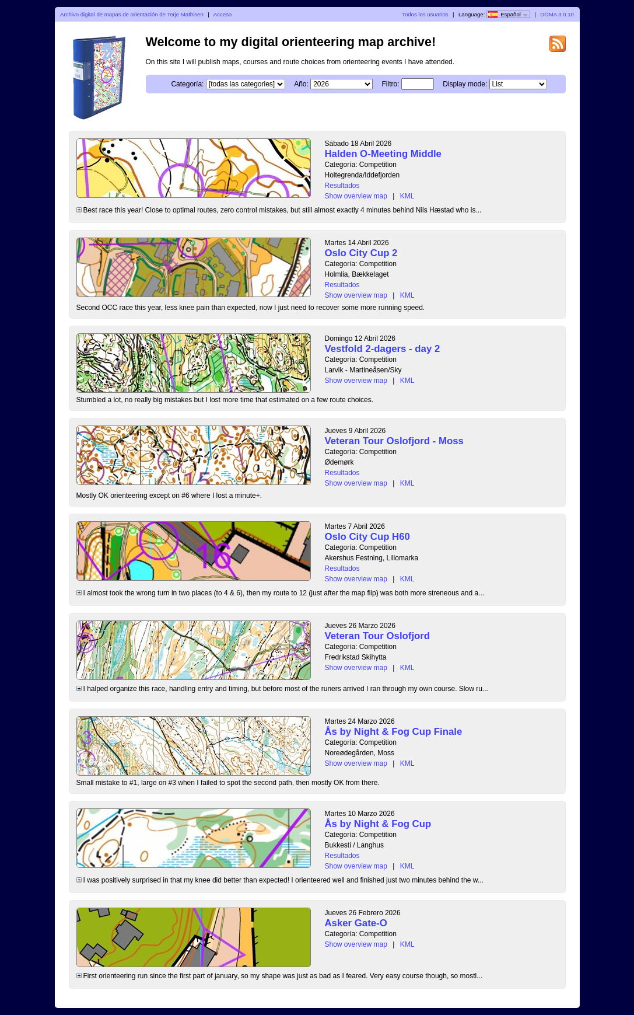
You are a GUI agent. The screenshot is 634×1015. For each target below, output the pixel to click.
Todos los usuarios (425, 14)
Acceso (222, 14)
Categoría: (187, 84)
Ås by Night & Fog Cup (378, 823)
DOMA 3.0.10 (557, 14)
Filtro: (391, 84)
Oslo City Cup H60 (367, 536)
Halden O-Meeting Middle (383, 153)
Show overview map (356, 196)
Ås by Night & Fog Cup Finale (394, 731)
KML (407, 196)
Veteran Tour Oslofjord (377, 635)
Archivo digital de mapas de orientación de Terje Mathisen (132, 14)
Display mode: (465, 84)
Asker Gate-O (356, 923)
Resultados (342, 186)
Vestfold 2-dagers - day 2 (382, 348)
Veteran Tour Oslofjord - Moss (394, 441)
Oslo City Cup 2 (361, 253)
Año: (301, 84)
